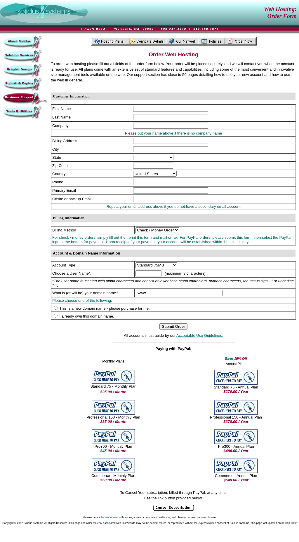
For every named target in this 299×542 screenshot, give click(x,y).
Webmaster (112, 517)
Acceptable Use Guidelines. (199, 335)
